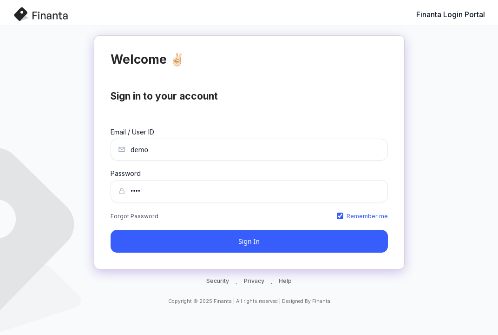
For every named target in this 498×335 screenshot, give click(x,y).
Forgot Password (134, 216)
